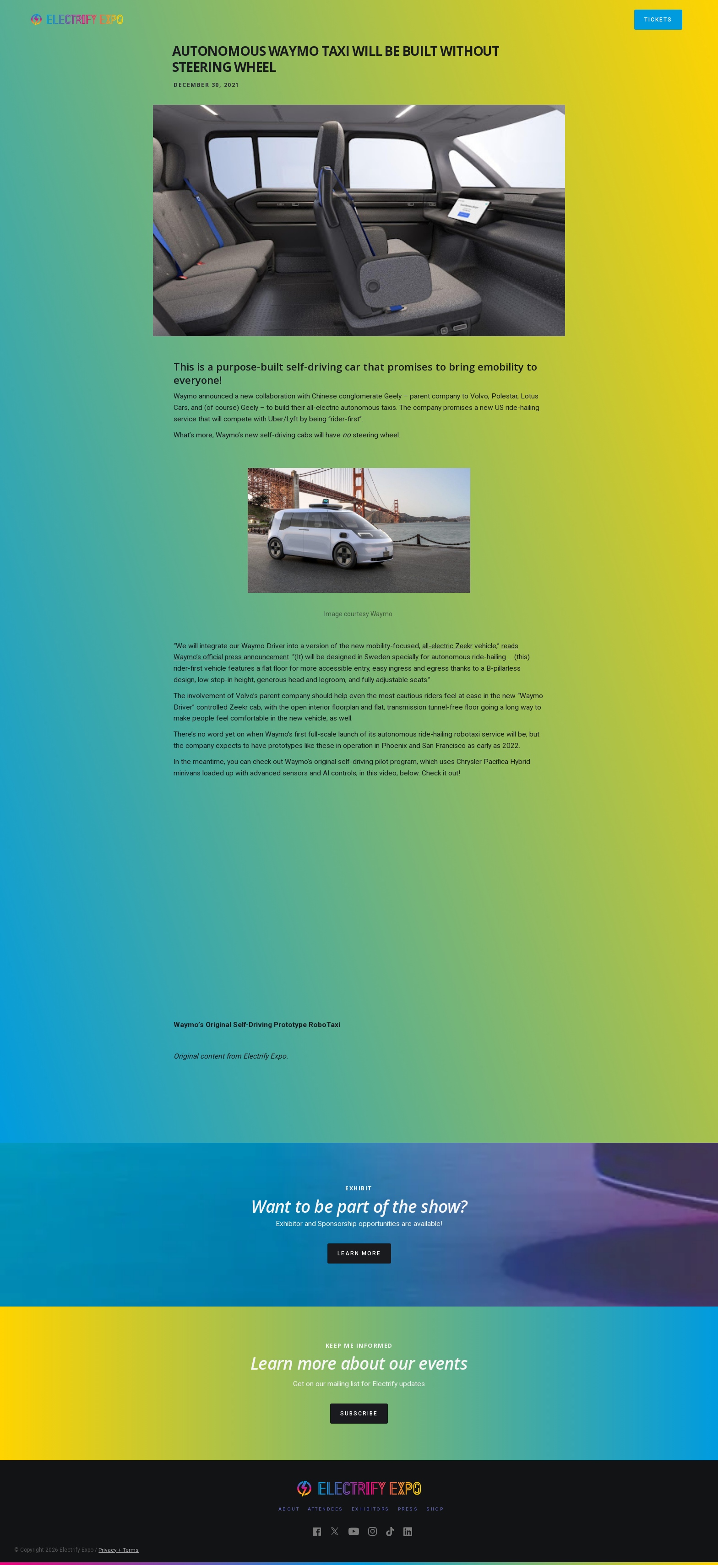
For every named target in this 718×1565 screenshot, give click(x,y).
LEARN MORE (359, 1253)
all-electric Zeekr (447, 646)
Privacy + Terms (118, 1550)
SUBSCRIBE (359, 1413)
